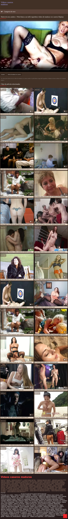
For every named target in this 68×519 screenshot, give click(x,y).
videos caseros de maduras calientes (18, 489)
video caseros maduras (13, 488)
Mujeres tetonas (6, 498)
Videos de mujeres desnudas (49, 499)
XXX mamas (62, 496)
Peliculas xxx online (7, 495)
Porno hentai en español (45, 503)
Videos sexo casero (53, 495)
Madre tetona (35, 499)
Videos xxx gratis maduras (56, 513)
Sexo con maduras (7, 510)
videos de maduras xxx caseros (14, 74)
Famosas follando (57, 498)
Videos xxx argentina (37, 516)
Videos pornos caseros (26, 508)
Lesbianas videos (26, 513)
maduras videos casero (13, 485)
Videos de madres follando (23, 495)
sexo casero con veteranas (20, 487)
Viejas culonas (56, 502)
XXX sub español (38, 515)
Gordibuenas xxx (14, 513)
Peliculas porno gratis (44, 502)
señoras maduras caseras (41, 486)
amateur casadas (5, 480)
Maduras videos (23, 500)
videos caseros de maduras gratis (16, 491)
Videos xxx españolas (23, 499)
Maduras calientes (19, 510)
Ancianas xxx (57, 500)
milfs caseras (4, 485)
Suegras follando (50, 515)
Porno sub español (18, 498)
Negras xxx (25, 516)
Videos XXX (12, 505)
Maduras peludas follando (45, 512)
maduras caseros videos (36, 482)
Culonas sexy (20, 505)
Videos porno (5, 515)
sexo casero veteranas (36, 487)
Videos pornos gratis (47, 509)
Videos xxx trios (17, 509)
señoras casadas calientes (49, 485)
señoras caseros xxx (11, 486)
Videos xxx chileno (58, 506)
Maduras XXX (27, 509)
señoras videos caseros (55, 486)
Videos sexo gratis (56, 508)
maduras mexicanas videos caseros (44, 484)
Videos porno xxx (15, 515)
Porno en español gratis (8, 499)
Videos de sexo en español (9, 508)
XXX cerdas (36, 509)
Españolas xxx (42, 505)
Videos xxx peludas (30, 502)
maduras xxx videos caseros (44, 485)
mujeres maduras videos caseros (18, 485)
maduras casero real (57, 481)
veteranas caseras (49, 487)
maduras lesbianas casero (27, 484)
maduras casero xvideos (7, 482)
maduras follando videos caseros (41, 483)
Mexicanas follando (13, 506)
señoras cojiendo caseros (26, 486)
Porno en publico (31, 505)
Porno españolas (9, 502)
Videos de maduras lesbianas (48, 496)
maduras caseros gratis (21, 482)
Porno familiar (33, 500)
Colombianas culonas (31, 498)
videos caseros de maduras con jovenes (17, 490)
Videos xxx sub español (41, 508)
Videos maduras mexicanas (29, 496)
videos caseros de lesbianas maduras (47, 488)
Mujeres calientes (12, 500)
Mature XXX (47, 506)
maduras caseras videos (43, 481)
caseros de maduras (17, 480)
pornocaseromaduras (35, 485)
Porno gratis (20, 502)
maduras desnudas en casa (51, 482)
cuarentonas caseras (29, 480)
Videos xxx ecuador (36, 506)
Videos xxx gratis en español (18, 512)
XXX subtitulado (49, 516)
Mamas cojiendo (6, 509)
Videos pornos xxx (31, 503)
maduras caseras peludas (29, 481)
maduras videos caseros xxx (27, 485)
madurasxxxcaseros (58, 485)
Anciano (3, 74)
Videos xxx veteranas (45, 500)
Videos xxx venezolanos (13, 516)
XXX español (32, 512)
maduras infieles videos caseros (9, 484)
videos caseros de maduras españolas (40, 490)
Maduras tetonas (31, 510)
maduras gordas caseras (58, 483)
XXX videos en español (40, 513)
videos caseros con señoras (28, 488)
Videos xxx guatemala (39, 495)
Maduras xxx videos (43, 510)
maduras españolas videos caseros (21, 483)
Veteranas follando (45, 498)
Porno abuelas (24, 506)
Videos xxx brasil (19, 503)
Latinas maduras (27, 515)
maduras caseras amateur (14, 481)
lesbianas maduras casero (44, 480)
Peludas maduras (55, 510)
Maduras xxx (15, 496)
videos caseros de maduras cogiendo (39, 489)
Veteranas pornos (52, 505)
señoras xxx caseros (6, 487)
